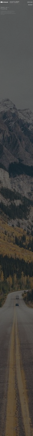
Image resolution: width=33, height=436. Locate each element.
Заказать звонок (11, 2)
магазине (1, 12)
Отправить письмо (16, 2)
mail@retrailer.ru (17, 1)
